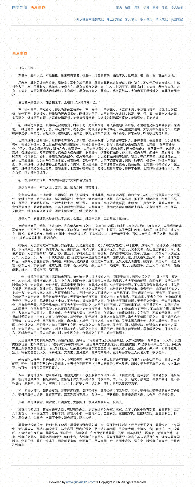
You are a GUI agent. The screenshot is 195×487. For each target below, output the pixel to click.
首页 (119, 7)
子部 (146, 7)
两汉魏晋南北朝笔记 (90, 19)
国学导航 (19, 7)
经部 (128, 7)
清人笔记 (162, 19)
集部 (156, 7)
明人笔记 (146, 19)
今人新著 (177, 7)
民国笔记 (177, 19)
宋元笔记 (131, 19)
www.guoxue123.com (80, 482)
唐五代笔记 (114, 19)
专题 (165, 7)
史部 (137, 7)
